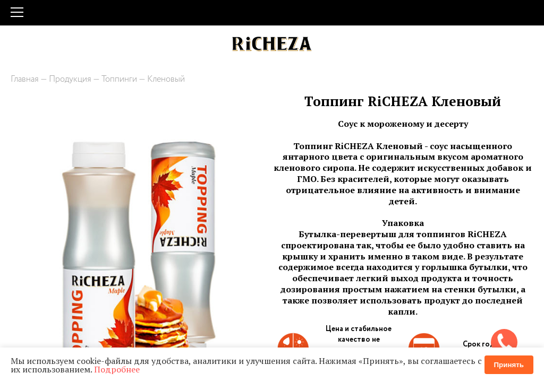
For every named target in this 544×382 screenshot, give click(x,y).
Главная (25, 79)
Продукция (70, 79)
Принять (509, 365)
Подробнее (117, 369)
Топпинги (119, 79)
